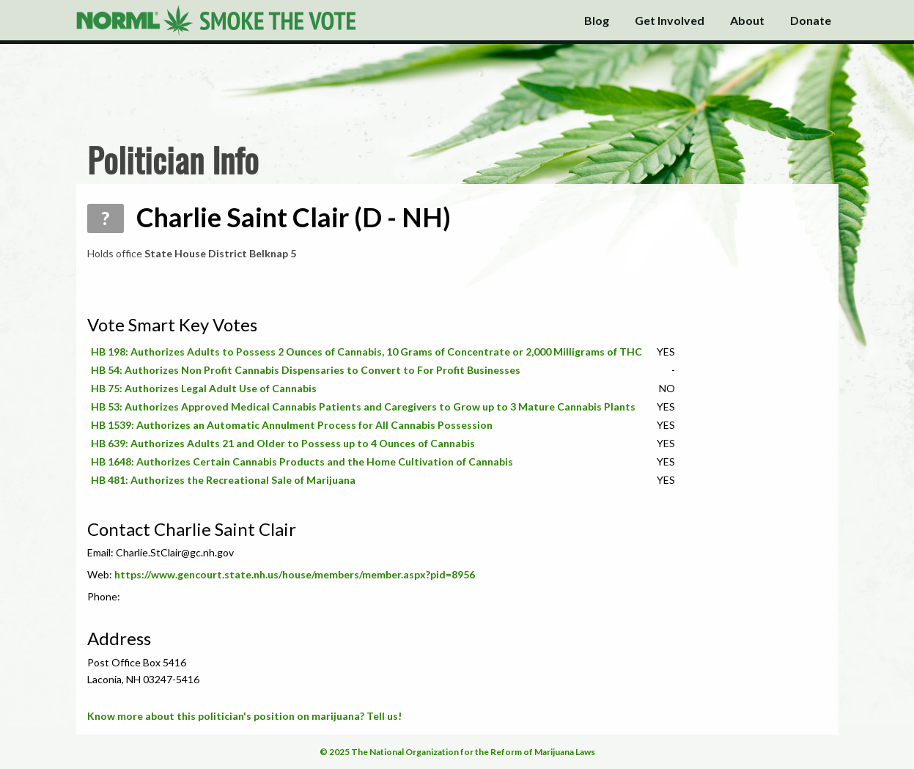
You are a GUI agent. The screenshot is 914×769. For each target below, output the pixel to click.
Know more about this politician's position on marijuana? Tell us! (244, 716)
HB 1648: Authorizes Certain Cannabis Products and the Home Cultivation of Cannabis (302, 461)
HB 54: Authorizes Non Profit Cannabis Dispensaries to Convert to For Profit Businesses (305, 370)
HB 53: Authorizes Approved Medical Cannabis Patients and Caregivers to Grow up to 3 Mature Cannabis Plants (363, 406)
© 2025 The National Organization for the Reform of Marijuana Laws (457, 751)
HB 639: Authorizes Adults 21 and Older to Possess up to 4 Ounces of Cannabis (283, 443)
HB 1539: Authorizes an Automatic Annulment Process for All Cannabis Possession (292, 425)
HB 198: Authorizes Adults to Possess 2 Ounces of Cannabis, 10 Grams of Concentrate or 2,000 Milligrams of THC (366, 351)
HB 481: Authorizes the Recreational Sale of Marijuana (223, 480)
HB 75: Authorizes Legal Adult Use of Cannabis (204, 388)
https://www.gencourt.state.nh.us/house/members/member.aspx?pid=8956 (294, 574)
